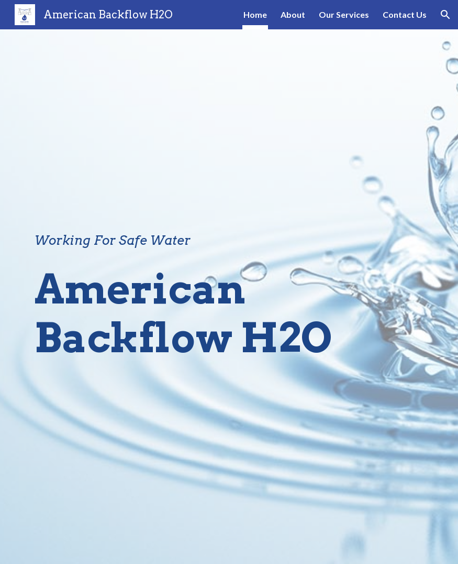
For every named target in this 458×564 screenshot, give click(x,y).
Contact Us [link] (405, 14)
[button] (445, 14)
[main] (195, 240)
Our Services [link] (344, 14)
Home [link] (255, 14)
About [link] (293, 14)
